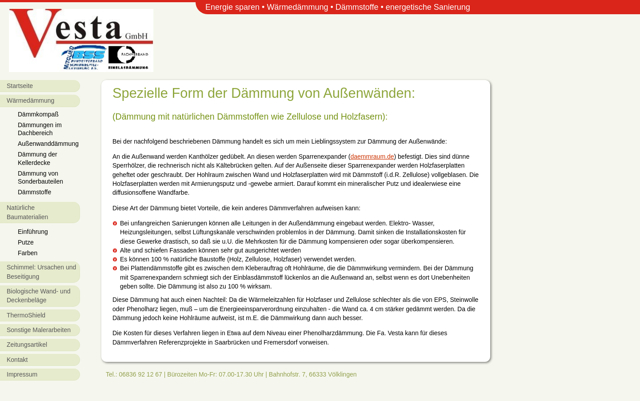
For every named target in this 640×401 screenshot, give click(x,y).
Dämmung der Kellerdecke (37, 158)
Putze (26, 242)
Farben (27, 253)
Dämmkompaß (38, 114)
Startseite (20, 85)
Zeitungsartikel (27, 344)
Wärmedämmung (30, 100)
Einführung (33, 231)
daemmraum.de (372, 156)
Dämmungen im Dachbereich (40, 128)
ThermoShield (26, 315)
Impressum (22, 374)
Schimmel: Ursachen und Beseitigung (41, 272)
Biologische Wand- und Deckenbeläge (38, 296)
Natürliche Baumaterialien (27, 212)
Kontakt (17, 359)
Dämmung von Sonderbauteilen (40, 177)
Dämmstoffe (34, 192)
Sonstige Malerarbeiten (39, 329)
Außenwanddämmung (48, 143)
